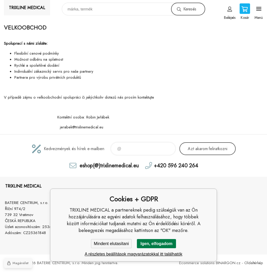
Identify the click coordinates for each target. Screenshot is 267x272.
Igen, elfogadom (157, 243)
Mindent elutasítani (111, 243)
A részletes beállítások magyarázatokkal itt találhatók (133, 254)
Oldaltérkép (253, 263)
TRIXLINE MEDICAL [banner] (27, 8)
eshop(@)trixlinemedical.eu (109, 165)
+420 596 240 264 (176, 165)
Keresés (189, 9)
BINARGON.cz (228, 263)
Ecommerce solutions (197, 263)
